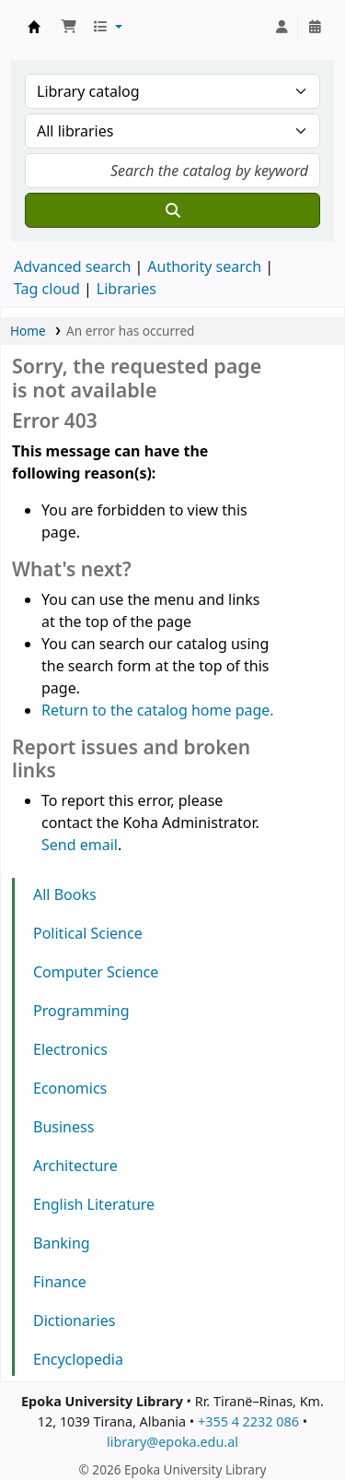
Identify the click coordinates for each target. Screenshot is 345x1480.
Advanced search (72, 266)
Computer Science (95, 972)
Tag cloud (47, 288)
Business (63, 1127)
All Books (65, 894)
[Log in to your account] (281, 26)
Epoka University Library (34, 26)
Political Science (88, 933)
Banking (61, 1243)
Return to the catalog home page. (157, 710)
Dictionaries (74, 1320)
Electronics (70, 1049)
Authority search (204, 266)
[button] (69, 26)
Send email (79, 845)
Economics (70, 1088)
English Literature (94, 1204)
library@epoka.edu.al (172, 1441)
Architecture (75, 1165)
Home (28, 330)
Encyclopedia (78, 1359)
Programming (81, 1010)
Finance (59, 1282)
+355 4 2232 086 (248, 1421)
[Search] (172, 210)
